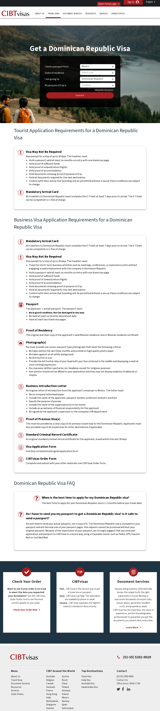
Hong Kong (51, 684)
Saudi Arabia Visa (89, 677)
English (149, 2)
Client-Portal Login (104, 2)
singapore (51, 695)
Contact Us (122, 670)
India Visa (85, 670)
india (48, 688)
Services (104, 11)
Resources (90, 11)
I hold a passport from (57, 57)
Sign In (131, 2)
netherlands (52, 691)
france (49, 681)
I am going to (52, 69)
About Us (39, 11)
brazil (64, 670)
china (64, 673)
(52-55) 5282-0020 (125, 666)
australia (50, 666)
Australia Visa (87, 673)
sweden (50, 698)
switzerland (67, 698)
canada (49, 673)
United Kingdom (54, 702)
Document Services (72, 11)
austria (65, 666)
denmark (50, 677)
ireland (65, 684)
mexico (65, 688)
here (47, 190)
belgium (50, 670)
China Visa (86, 666)
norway (65, 691)
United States (69, 702)
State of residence (54, 63)
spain (64, 695)
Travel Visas (53, 11)
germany (66, 681)
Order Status (117, 11)
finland (65, 677)
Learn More (132, 618)
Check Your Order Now (25, 600)
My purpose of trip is (55, 74)
